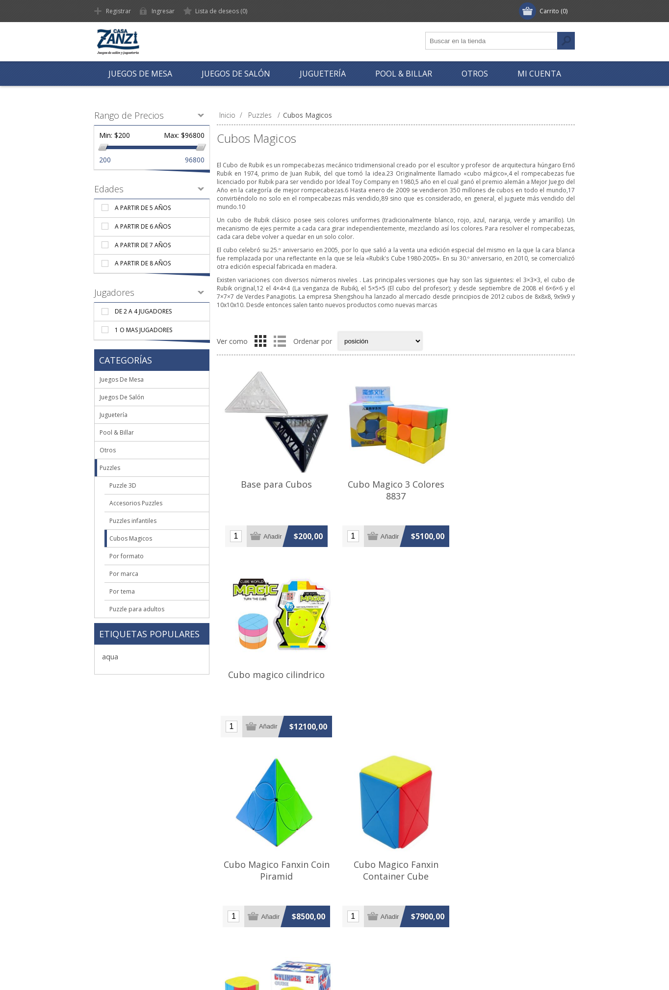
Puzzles (110, 468)
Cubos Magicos (130, 538)
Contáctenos (123, 937)
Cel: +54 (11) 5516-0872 (501, 888)
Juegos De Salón (122, 397)
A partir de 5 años (143, 208)
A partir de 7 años (143, 245)
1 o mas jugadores (143, 330)
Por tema (122, 591)
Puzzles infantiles (132, 521)
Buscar (354, 872)
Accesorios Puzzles (135, 503)
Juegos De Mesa (122, 379)
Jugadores (114, 292)
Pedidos (236, 905)
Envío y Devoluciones (137, 888)
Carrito (234, 937)
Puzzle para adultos (136, 609)
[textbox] (491, 41)
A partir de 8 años (143, 263)
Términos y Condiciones (141, 905)
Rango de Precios (129, 115)
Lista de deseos (248, 921)
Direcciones (241, 888)
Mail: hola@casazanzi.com (505, 905)
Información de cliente (258, 872)
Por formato (126, 556)
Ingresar (163, 11)
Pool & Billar (117, 432)
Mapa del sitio (125, 921)
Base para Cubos (276, 484)
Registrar (118, 11)
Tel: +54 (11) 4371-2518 (501, 872)
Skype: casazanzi (489, 921)
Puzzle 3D (122, 485)
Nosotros (118, 872)
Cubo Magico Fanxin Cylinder (515, 680)
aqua (110, 656)
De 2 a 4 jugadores (143, 311)
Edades (109, 189)
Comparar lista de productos (388, 921)
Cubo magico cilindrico (515, 484)
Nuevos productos (372, 905)
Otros (108, 450)
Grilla (260, 341)
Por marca (123, 574)
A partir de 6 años (143, 226)
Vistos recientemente (377, 888)
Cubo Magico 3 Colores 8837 (395, 490)
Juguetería (114, 415)
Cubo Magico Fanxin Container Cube (395, 680)
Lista (279, 341)
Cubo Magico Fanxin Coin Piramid (277, 680)
